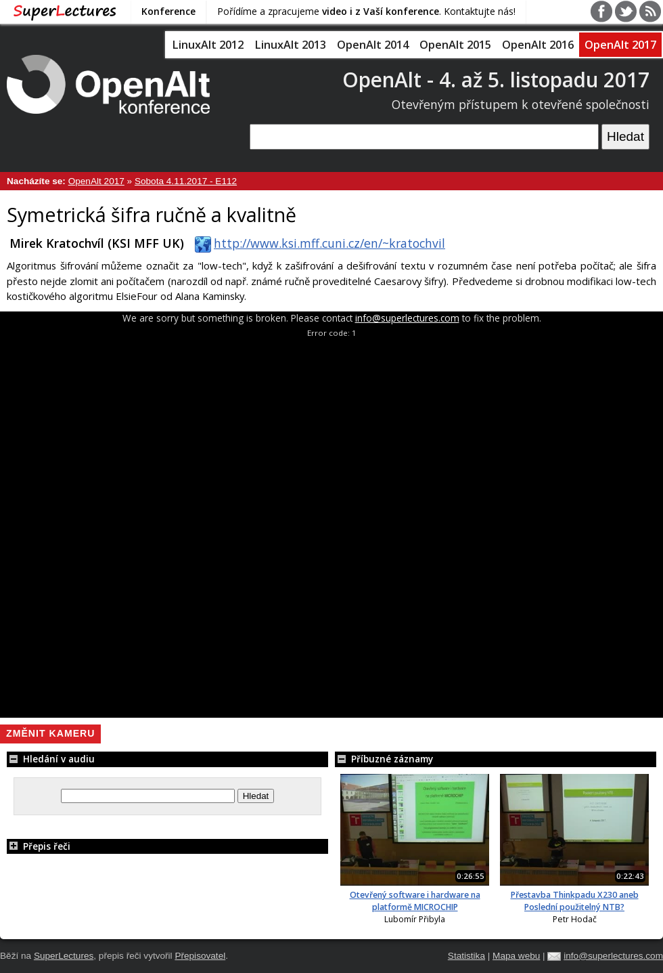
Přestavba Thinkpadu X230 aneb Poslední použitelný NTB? (575, 901)
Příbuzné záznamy (384, 758)
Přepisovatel (200, 956)
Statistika (466, 956)
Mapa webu (516, 956)
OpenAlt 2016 (538, 44)
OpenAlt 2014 (373, 44)
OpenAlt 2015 (455, 44)
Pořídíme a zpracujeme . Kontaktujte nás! (366, 11)
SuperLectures (63, 956)
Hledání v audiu (51, 758)
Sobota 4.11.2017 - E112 (186, 181)
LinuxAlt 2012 (208, 44)
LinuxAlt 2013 (290, 44)
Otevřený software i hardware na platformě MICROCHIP (415, 901)
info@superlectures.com (407, 317)
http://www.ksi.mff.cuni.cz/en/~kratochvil (317, 243)
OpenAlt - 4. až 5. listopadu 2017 (495, 79)
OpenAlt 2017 (620, 44)
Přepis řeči (38, 846)
